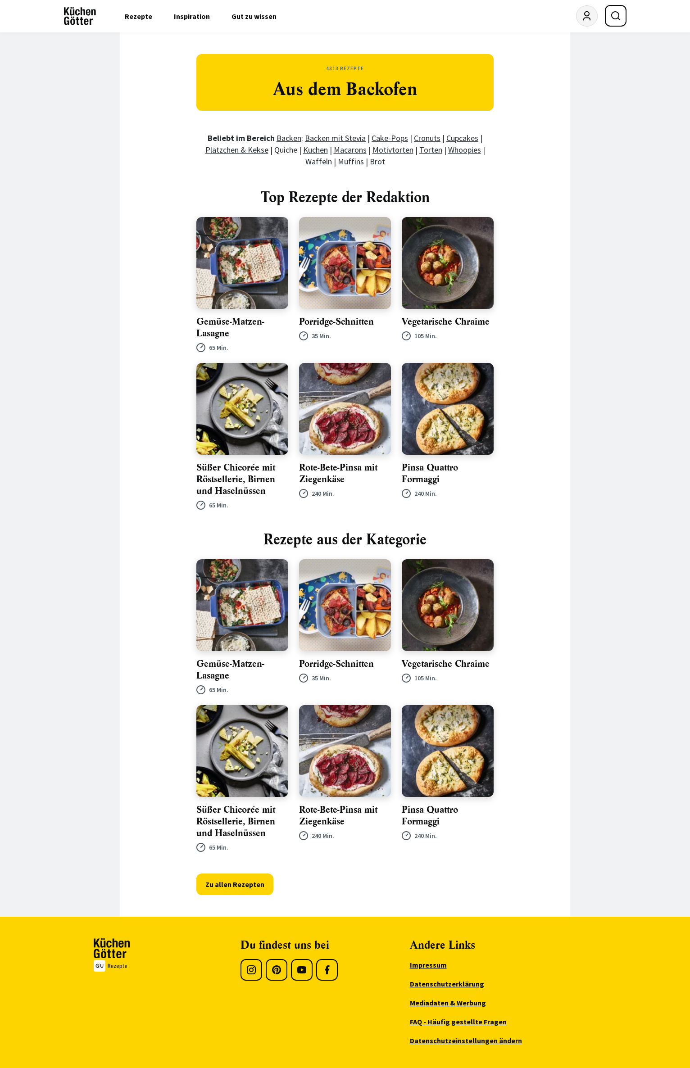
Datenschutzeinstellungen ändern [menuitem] (466, 1040)
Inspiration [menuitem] (192, 16)
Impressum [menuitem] (428, 964)
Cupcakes (462, 138)
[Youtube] (302, 970)
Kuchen (315, 150)
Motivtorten (392, 150)
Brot (377, 161)
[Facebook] (327, 970)
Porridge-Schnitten (336, 322)
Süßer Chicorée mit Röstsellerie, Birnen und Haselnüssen (235, 479)
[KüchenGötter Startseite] (80, 16)
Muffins (351, 161)
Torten (430, 150)
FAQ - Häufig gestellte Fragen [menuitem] (458, 1021)
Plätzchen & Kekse (236, 150)
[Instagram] (251, 970)
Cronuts (427, 138)
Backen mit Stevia (335, 138)
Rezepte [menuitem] (138, 16)
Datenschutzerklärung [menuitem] (447, 983)
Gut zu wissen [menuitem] (254, 16)
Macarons (350, 150)
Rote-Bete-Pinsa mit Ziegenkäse (338, 473)
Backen (289, 138)
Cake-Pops (390, 138)
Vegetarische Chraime (446, 322)
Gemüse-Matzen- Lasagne (230, 327)
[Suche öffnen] (615, 16)
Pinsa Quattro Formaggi (430, 473)
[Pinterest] (276, 970)
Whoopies (464, 150)
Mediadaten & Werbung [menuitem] (448, 1002)
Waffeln (318, 161)
